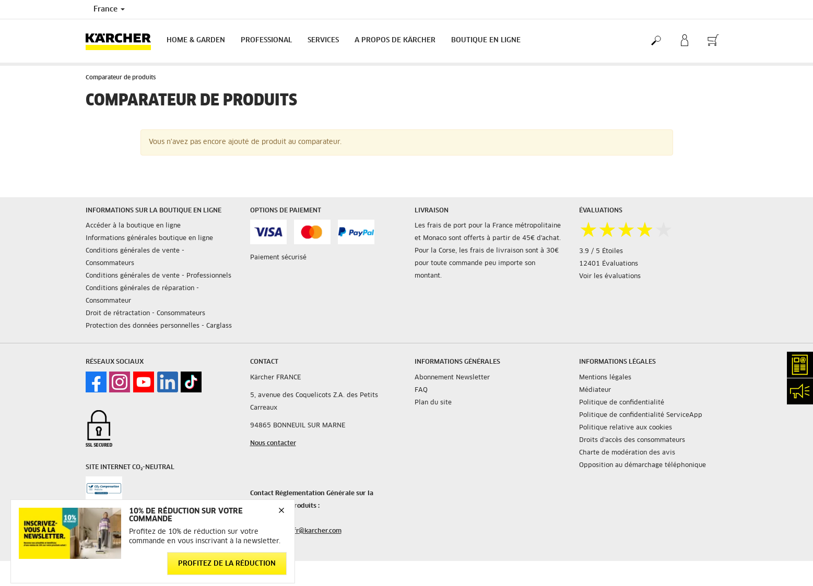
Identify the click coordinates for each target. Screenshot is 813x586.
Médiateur (595, 390)
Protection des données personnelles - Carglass (159, 326)
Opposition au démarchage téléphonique (642, 465)
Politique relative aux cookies (625, 428)
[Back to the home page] (122, 41)
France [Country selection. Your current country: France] (109, 9)
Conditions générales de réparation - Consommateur (142, 294)
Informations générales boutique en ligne (149, 238)
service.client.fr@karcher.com (295, 531)
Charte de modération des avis (627, 453)
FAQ (421, 390)
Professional (266, 40)
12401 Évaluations (608, 264)
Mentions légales (605, 378)
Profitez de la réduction (227, 563)
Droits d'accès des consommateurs (632, 440)
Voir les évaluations (610, 276)
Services (323, 40)
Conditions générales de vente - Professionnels (158, 276)
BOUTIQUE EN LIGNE (486, 40)
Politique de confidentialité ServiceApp (640, 415)
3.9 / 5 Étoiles (601, 251)
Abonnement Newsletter (452, 378)
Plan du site (433, 403)
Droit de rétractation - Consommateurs (145, 313)
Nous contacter (273, 443)
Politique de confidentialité (621, 403)
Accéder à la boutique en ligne (133, 226)
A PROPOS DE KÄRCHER (395, 40)
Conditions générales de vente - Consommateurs (135, 257)
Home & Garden (196, 40)
